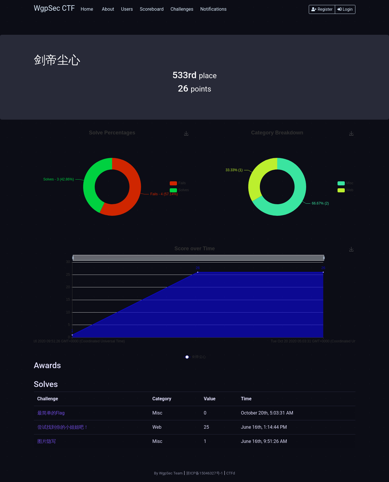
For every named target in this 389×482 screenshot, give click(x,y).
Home (87, 9)
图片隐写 (46, 441)
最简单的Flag (51, 413)
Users (127, 9)
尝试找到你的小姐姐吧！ (62, 427)
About (108, 9)
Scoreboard (152, 9)
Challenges (182, 9)
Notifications (213, 9)
